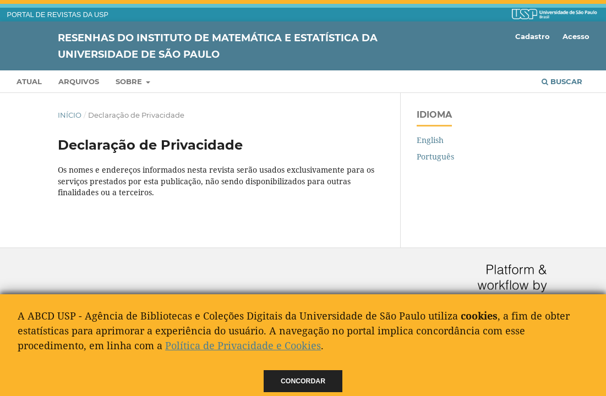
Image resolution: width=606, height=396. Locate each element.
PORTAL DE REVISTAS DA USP (57, 15)
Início (69, 115)
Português (435, 156)
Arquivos (78, 81)
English (430, 140)
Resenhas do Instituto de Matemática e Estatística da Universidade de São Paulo (218, 45)
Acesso (576, 36)
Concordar (303, 381)
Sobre (130, 81)
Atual (29, 81)
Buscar (562, 81)
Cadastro (532, 36)
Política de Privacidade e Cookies (243, 345)
